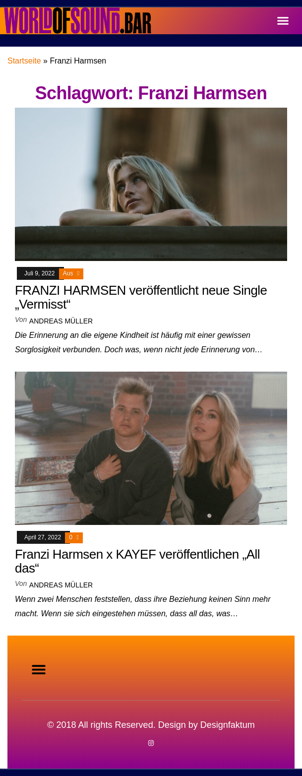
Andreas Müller (61, 321)
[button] (283, 20)
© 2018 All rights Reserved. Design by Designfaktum (150, 725)
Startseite (24, 61)
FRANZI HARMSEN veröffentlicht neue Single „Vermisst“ (141, 297)
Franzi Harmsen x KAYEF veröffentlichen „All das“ (137, 561)
